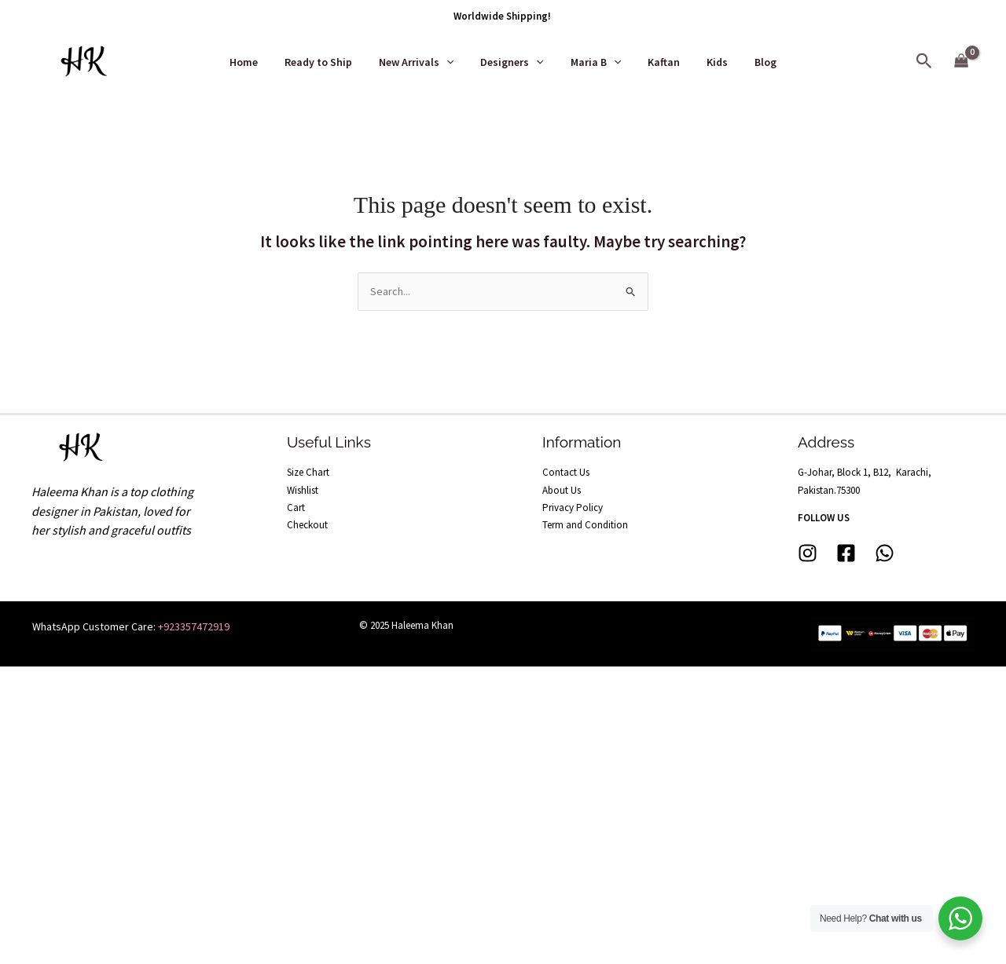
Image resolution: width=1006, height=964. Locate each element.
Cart (296, 507)
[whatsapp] (884, 553)
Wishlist (302, 490)
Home (260, 62)
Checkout (307, 524)
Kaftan (657, 62)
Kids (705, 62)
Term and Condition (585, 524)
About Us (561, 490)
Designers (514, 62)
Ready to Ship (330, 62)
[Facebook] (846, 553)
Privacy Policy (572, 507)
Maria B (593, 62)
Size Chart (308, 472)
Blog (749, 62)
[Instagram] (807, 553)
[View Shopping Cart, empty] (962, 62)
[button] (924, 61)
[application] (453, 62)
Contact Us (565, 472)
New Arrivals (423, 62)
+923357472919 (193, 626)
